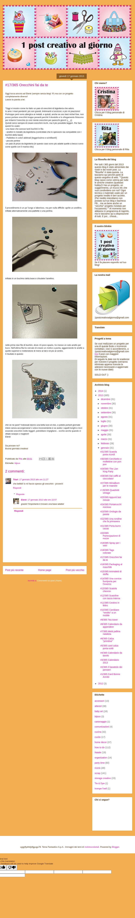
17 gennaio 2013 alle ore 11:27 (33, 479)
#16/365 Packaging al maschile (111, 565)
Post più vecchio (75, 570)
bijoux (17, 463)
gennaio (105, 448)
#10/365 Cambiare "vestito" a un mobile (109, 613)
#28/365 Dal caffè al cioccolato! (110, 477)
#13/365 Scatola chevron (108, 590)
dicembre (106, 399)
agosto (104, 417)
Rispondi (17, 488)
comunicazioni (102, 726)
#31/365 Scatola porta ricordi (108, 453)
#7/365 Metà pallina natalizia (110, 632)
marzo (104, 439)
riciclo (98, 768)
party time (100, 762)
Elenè (24, 500)
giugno (104, 425)
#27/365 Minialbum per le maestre (110, 484)
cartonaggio (101, 721)
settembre (106, 412)
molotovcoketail (91, 847)
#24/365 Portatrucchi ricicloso (110, 505)
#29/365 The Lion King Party (109, 470)
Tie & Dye (100, 783)
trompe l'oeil (101, 788)
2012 (101, 683)
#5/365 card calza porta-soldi (109, 647)
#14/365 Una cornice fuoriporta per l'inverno (110, 581)
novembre (106, 403)
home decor (101, 742)
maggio (105, 430)
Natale (98, 752)
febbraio (105, 443)
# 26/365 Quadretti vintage (109, 491)
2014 (101, 391)
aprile (104, 434)
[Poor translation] (12, 867)
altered (98, 706)
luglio (104, 421)
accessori (99, 701)
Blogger (115, 847)
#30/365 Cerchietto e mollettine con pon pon (111, 462)
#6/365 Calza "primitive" (107, 640)
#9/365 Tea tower (109, 619)
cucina (98, 732)
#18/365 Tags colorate (107, 551)
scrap (97, 773)
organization (101, 757)
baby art (99, 711)
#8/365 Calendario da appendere (111, 625)
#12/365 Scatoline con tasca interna (110, 597)
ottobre (104, 408)
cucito (98, 737)
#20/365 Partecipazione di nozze (110, 536)
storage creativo (103, 778)
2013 (101, 395)
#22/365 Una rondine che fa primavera (111, 520)
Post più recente (14, 570)
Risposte (20, 494)
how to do (100, 747)
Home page (44, 570)
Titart (15, 479)
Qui (96, 354)
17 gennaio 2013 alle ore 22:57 (42, 500)
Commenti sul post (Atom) (49, 580)
